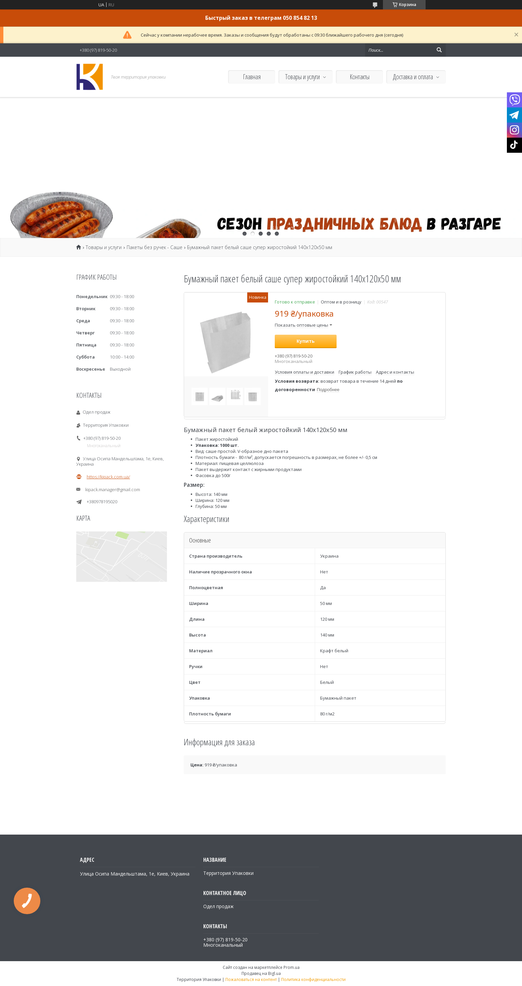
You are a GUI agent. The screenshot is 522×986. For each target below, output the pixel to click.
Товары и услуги (302, 76)
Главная (252, 76)
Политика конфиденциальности (313, 979)
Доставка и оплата (413, 76)
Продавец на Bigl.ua (261, 973)
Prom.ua (292, 967)
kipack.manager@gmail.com (112, 489)
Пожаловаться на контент (251, 979)
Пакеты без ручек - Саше (154, 247)
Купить (306, 341)
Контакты (359, 76)
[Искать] (439, 50)
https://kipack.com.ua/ (108, 476)
